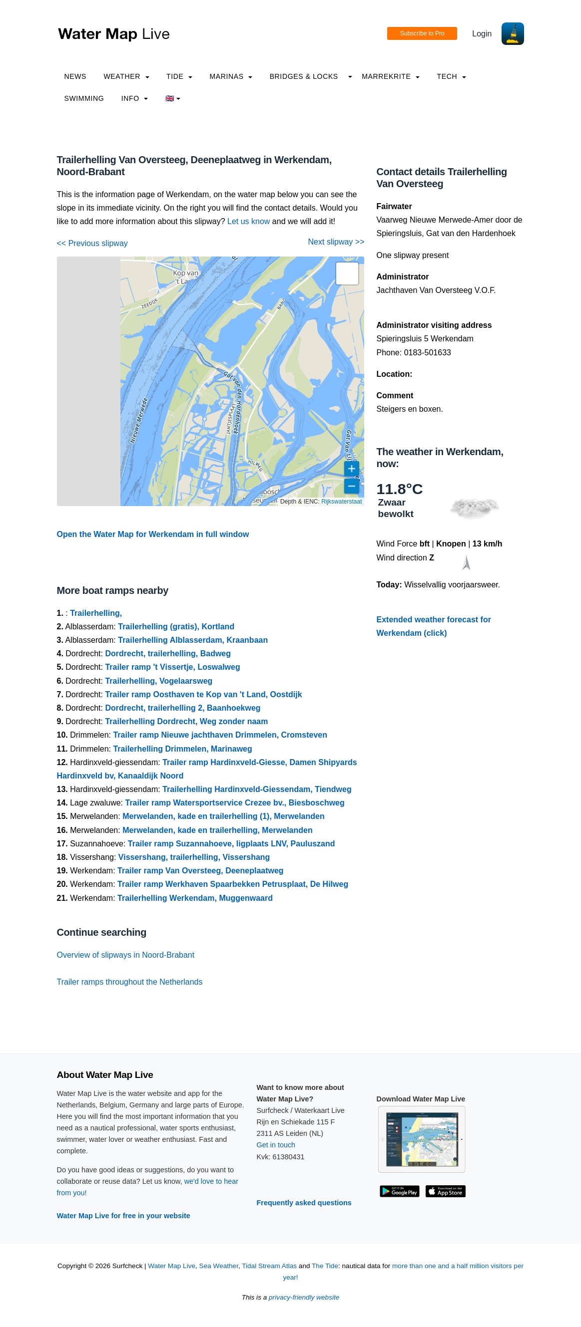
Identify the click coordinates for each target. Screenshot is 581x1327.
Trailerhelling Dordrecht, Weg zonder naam (186, 721)
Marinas (230, 76)
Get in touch (276, 1145)
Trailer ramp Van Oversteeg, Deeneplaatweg (200, 870)
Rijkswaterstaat (341, 501)
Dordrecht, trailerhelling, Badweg (168, 653)
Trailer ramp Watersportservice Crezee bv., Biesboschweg (234, 802)
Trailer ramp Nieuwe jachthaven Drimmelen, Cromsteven (220, 735)
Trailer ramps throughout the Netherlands (130, 982)
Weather (126, 76)
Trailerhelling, (96, 613)
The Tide (325, 1266)
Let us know (248, 221)
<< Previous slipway (92, 243)
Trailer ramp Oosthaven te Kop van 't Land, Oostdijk (203, 694)
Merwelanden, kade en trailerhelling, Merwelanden (217, 830)
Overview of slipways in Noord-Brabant (126, 955)
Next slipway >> (336, 242)
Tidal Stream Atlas (269, 1266)
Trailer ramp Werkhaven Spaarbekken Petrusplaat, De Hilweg (232, 884)
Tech (451, 76)
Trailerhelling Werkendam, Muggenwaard (195, 898)
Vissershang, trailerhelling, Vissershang (194, 857)
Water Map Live (171, 1266)
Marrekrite (391, 76)
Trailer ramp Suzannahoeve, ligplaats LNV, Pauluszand (231, 843)
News (75, 76)
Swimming (84, 98)
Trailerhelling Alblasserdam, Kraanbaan (193, 640)
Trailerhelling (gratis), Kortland (176, 626)
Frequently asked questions (304, 1203)
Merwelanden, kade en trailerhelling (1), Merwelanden (223, 816)
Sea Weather (218, 1266)
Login (482, 33)
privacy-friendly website (304, 1297)
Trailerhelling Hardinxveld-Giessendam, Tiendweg (256, 789)
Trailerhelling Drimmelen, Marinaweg (182, 749)
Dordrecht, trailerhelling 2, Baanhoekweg (182, 708)
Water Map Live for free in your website (123, 1216)
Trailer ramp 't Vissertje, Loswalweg (172, 667)
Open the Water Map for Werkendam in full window (153, 534)
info (134, 98)
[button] (347, 273)
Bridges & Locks (304, 76)
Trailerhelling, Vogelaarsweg (158, 681)
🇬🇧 (173, 98)
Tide (179, 76)
